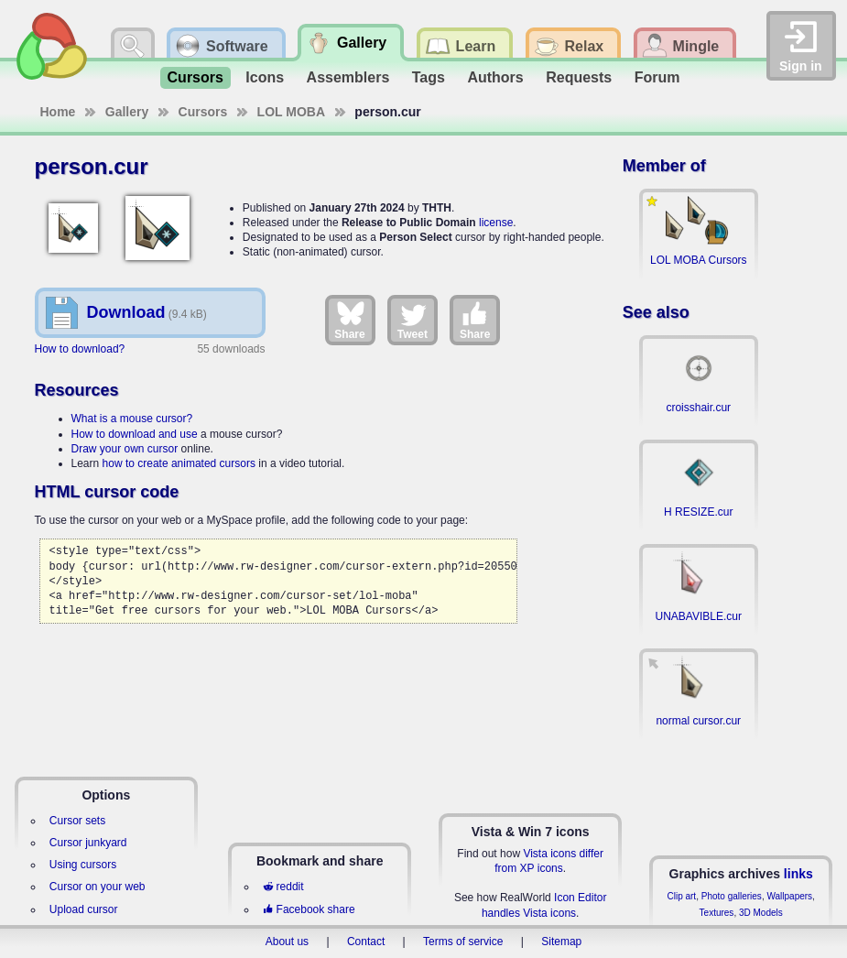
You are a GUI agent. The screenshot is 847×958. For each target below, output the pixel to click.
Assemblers (348, 77)
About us (287, 941)
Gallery (126, 111)
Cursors (195, 77)
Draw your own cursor (125, 448)
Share (349, 320)
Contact (366, 941)
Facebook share (308, 909)
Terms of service (463, 941)
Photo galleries (731, 896)
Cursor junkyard (88, 842)
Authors (495, 77)
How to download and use (134, 434)
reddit (283, 886)
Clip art (681, 896)
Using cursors (82, 864)
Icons (264, 77)
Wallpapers (789, 896)
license (496, 222)
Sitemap (561, 941)
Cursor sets (77, 820)
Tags (428, 77)
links (798, 873)
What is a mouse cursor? (132, 418)
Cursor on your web (97, 886)
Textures (717, 913)
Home (58, 111)
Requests (579, 77)
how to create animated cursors (179, 463)
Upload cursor (83, 909)
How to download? (80, 349)
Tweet (412, 320)
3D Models (761, 913)
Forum (657, 77)
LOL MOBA (291, 111)
